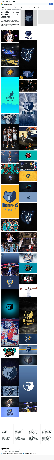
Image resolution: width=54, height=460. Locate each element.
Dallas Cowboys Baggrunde (33, 430)
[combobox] (32, 4)
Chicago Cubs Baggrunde (46, 431)
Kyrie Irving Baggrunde (45, 427)
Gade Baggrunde (4, 431)
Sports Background (5, 427)
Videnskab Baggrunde (45, 439)
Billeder (14, 1)
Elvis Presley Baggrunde (5, 439)
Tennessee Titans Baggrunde (20, 439)
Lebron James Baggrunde (33, 433)
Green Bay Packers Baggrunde (47, 430)
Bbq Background (17, 437)
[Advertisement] (46, 16)
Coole (2, 1)
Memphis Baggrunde (18, 433)
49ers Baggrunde (31, 431)
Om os (2, 451)
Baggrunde (8, 1)
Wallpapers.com (3, 9)
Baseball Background (32, 437)
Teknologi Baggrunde (45, 440)
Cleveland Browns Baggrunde (33, 439)
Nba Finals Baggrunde (5, 436)
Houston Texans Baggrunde (46, 437)
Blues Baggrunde (18, 432)
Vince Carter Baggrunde (5, 440)
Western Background (5, 438)
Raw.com (17, 451)
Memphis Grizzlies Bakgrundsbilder (30, 453)
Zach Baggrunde (17, 436)
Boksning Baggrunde (45, 433)
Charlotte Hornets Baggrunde (33, 427)
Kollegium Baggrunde (18, 430)
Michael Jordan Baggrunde (33, 438)
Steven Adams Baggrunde (6, 437)
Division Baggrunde (18, 431)
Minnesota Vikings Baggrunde (47, 436)
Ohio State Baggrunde (45, 438)
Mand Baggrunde (18, 427)
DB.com (12, 451)
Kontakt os (5, 451)
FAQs (9, 451)
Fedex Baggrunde (4, 432)
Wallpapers (4, 453)
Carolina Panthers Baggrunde (20, 438)
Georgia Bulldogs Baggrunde (19, 440)
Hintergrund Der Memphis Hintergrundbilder (15, 453)
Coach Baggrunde (4, 433)
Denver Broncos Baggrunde (46, 432)
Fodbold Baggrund (32, 436)
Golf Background (31, 440)
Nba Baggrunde (4, 430)
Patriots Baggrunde (32, 432)
